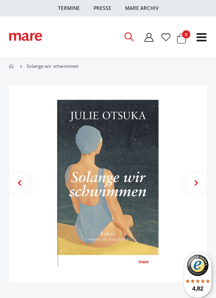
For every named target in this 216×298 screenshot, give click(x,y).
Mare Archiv (141, 8)
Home (12, 66)
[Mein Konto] (148, 37)
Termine (69, 8)
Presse (102, 8)
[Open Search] (128, 37)
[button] (19, 183)
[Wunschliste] (166, 37)
